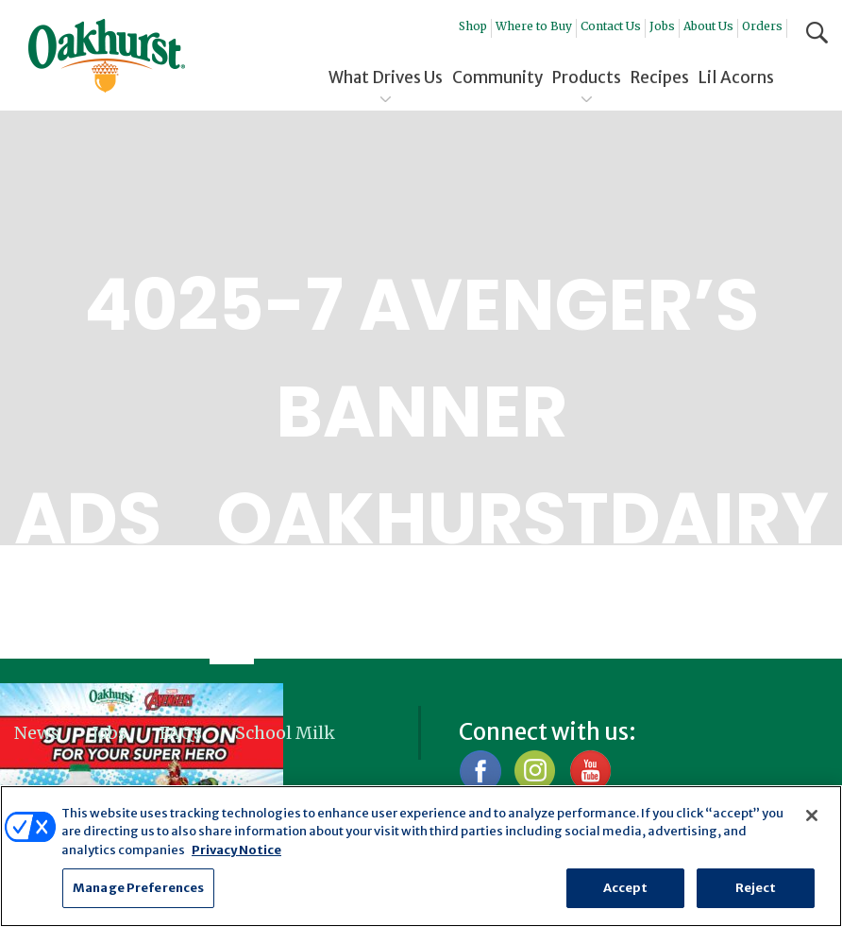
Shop (473, 26)
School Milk (285, 733)
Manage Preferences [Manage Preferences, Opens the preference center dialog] (138, 888)
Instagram (535, 770)
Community (497, 77)
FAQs (181, 733)
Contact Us (611, 26)
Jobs (662, 26)
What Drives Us (385, 77)
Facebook (480, 770)
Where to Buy (534, 26)
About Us (708, 26)
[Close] (812, 815)
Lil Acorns (736, 77)
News (36, 733)
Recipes (660, 77)
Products (586, 77)
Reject (756, 888)
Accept (625, 888)
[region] (421, 856)
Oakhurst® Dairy (106, 56)
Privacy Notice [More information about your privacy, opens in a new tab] (236, 850)
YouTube (589, 770)
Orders (762, 26)
